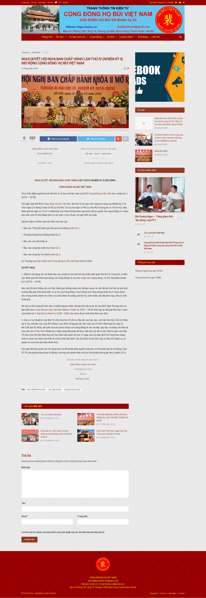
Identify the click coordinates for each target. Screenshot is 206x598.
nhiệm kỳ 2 (74, 228)
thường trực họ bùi (72, 390)
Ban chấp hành (44, 261)
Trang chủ (25, 3)
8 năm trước (161, 128)
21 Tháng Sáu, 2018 (29, 68)
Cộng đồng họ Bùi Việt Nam (102, 193)
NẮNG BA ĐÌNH (161, 151)
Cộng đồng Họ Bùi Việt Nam (57, 204)
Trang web (82, 516)
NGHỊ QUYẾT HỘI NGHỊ (47, 180)
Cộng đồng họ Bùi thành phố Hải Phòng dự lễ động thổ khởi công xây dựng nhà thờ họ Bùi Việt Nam (164, 245)
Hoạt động (96, 36)
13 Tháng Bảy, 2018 (50, 418)
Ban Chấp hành (37, 331)
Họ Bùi (107, 278)
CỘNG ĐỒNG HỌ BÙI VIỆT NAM (45, 149)
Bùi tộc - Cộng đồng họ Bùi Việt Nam (42, 593)
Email (25, 516)
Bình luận (25, 467)
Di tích (110, 36)
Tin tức (34, 3)
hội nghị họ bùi (55, 390)
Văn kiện (45, 53)
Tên (24, 503)
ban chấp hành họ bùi (36, 390)
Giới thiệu (42, 3)
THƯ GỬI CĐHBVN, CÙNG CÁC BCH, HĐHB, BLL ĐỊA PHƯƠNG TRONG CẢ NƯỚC (112, 417)
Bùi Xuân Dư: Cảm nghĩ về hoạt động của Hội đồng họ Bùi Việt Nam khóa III (56, 434)
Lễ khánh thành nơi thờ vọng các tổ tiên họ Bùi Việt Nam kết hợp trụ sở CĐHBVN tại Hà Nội (168, 138)
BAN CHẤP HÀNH (68, 180)
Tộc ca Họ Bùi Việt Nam (51, 414)
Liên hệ (50, 3)
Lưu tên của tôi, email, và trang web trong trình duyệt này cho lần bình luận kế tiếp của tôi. (63, 532)
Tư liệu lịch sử (77, 36)
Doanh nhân (126, 36)
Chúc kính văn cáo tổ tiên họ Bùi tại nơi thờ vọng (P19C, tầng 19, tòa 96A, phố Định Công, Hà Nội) (168, 121)
